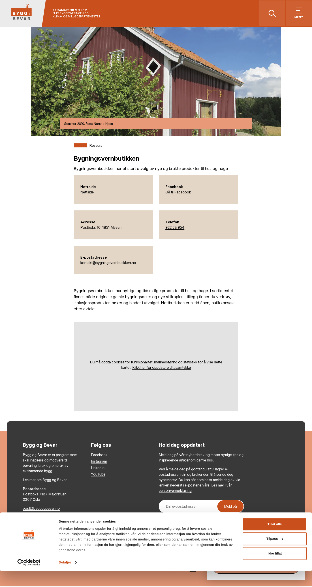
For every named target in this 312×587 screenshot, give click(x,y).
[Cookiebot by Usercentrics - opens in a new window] (29, 578)
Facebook (99, 456)
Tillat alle (274, 540)
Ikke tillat (274, 569)
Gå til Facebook (178, 193)
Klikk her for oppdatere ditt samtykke (161, 368)
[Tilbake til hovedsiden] (24, 14)
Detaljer (65, 578)
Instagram (99, 462)
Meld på (230, 507)
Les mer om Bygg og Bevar (45, 481)
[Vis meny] (298, 14)
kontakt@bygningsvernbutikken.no (108, 264)
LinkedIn (98, 469)
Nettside (87, 193)
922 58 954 (174, 228)
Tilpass (274, 554)
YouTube (98, 475)
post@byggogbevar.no (41, 509)
